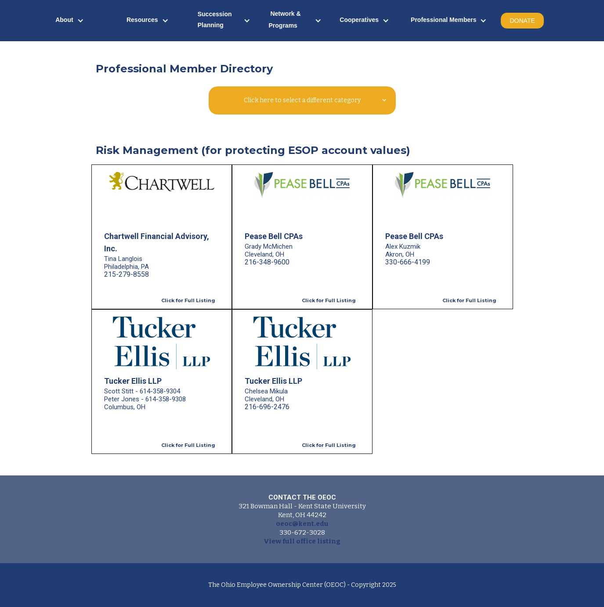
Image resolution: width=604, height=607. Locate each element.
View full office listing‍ (302, 541)
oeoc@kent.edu (302, 524)
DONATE (522, 20)
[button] (69, 21)
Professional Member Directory (184, 68)
